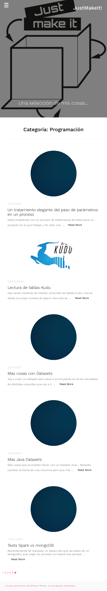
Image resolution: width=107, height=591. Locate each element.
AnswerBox (69, 586)
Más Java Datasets (25, 459)
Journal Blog (54, 586)
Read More (76, 224)
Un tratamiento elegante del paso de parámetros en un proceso (53, 212)
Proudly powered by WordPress (21, 586)
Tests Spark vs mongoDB (31, 545)
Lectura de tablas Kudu (29, 287)
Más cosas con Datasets (30, 373)
